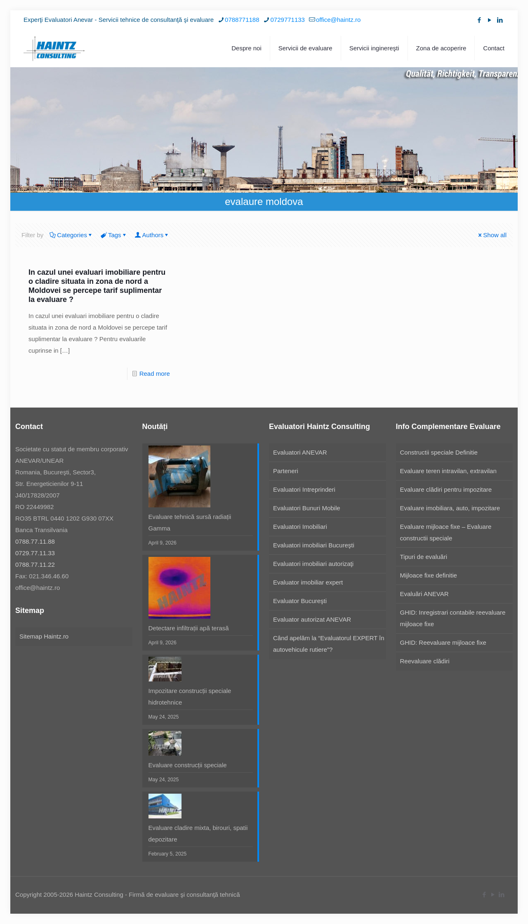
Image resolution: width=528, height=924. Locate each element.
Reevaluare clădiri (425, 661)
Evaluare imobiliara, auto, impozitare (450, 508)
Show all (492, 234)
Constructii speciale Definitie (439, 452)
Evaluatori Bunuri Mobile (306, 508)
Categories (71, 234)
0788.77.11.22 (35, 564)
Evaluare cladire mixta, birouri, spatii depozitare (198, 833)
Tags (114, 234)
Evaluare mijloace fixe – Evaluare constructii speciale (446, 532)
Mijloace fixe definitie (428, 575)
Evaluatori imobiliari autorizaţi (313, 563)
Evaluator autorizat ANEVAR (312, 619)
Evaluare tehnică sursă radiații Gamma (189, 522)
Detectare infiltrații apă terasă (188, 628)
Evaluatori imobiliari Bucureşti (313, 545)
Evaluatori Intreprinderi (304, 489)
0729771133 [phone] (288, 19)
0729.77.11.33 (35, 552)
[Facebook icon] (479, 20)
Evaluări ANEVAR (424, 593)
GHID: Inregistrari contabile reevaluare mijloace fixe (453, 618)
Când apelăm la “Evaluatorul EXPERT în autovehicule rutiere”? (328, 643)
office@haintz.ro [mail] (338, 19)
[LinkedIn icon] (500, 20)
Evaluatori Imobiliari (300, 526)
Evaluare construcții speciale (187, 764)
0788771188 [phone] (242, 19)
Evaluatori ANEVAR (300, 452)
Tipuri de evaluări (424, 556)
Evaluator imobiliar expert (308, 582)
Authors (152, 234)
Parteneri (285, 470)
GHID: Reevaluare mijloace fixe (443, 642)
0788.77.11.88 (35, 541)
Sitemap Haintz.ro (43, 636)
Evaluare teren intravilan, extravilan (448, 470)
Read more (154, 373)
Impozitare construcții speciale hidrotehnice (189, 696)
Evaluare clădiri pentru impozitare (446, 489)
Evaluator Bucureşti (300, 600)
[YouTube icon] (489, 20)
